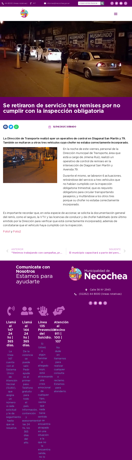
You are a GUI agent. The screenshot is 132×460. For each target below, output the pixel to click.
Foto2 (17, 231)
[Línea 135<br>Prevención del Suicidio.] (43, 433)
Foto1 (7, 231)
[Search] (102, 3)
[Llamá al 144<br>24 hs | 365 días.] (27, 433)
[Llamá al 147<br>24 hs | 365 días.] (11, 433)
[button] (115, 14)
